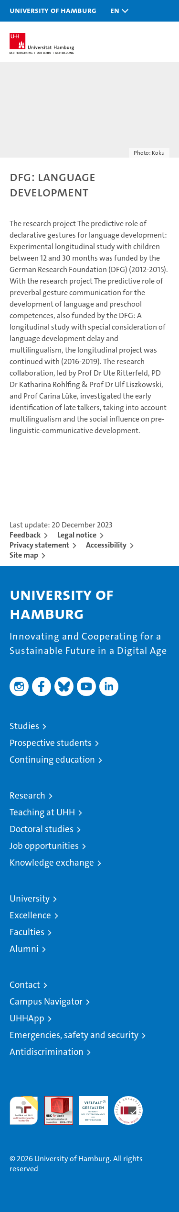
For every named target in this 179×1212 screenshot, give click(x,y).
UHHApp (27, 1018)
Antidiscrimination (47, 1052)
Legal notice (76, 535)
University (30, 898)
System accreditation (128, 1106)
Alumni (24, 949)
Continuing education (52, 760)
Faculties (27, 932)
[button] (117, 11)
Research (27, 795)
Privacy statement (39, 545)
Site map (24, 555)
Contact (25, 985)
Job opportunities (44, 846)
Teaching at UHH (42, 812)
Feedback (25, 535)
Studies (24, 726)
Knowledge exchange (52, 863)
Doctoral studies (42, 829)
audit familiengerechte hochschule (24, 1110)
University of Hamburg (53, 10)
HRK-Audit (88, 1106)
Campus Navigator (46, 1001)
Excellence (30, 915)
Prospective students (51, 743)
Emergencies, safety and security (74, 1035)
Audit (53, 1101)
